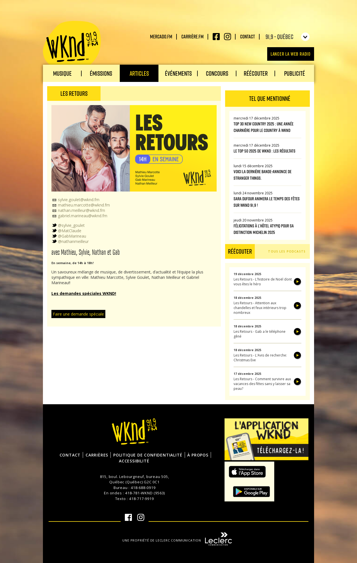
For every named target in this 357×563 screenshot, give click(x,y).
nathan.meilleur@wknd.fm (78, 210)
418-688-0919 (143, 487)
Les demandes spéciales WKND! (83, 293)
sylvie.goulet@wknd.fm (75, 199)
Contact (247, 36)
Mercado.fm (161, 36)
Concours (217, 73)
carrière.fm (192, 36)
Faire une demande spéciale (78, 314)
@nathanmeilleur (70, 241)
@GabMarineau (68, 236)
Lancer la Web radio (291, 54)
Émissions (101, 73)
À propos (197, 455)
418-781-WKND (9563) (145, 492)
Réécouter (256, 73)
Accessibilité (134, 461)
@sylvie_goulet (68, 225)
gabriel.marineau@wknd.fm (79, 215)
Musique (62, 73)
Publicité (294, 73)
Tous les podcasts (287, 251)
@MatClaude (66, 230)
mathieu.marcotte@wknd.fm (80, 205)
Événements (178, 73)
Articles (139, 73)
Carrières (97, 455)
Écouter (297, 282)
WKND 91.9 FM (72, 46)
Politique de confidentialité (147, 455)
